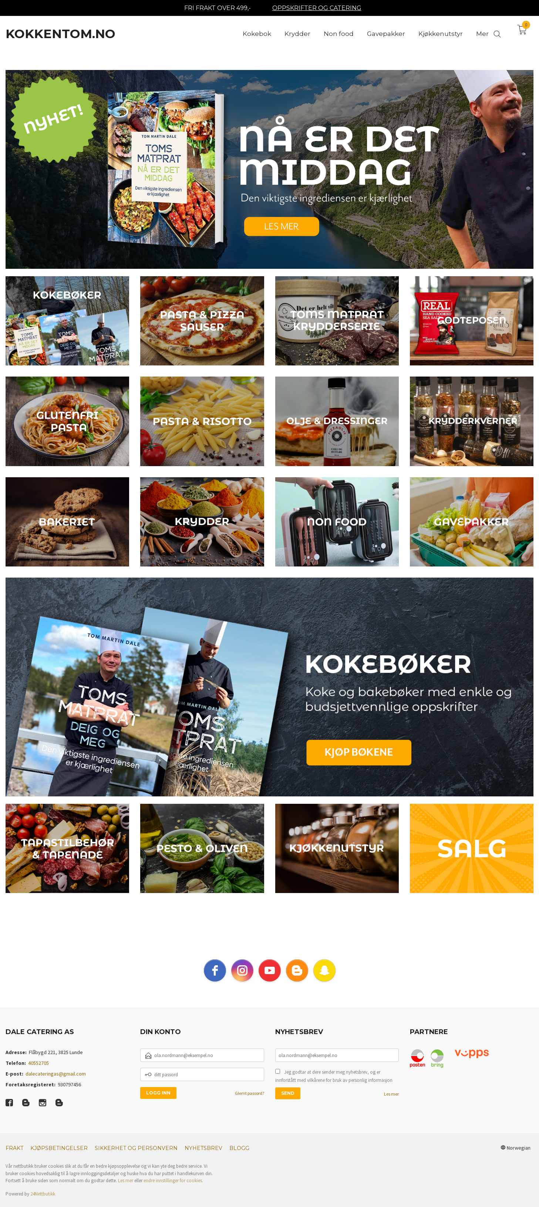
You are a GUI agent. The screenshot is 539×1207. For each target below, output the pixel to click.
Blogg (239, 1157)
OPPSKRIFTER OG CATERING (316, 7)
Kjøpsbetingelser (59, 1157)
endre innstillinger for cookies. (173, 1189)
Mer (482, 33)
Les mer (391, 1103)
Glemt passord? (249, 1102)
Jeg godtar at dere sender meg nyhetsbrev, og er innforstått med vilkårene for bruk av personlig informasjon (334, 1085)
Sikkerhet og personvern (136, 1157)
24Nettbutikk (42, 1203)
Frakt (14, 1157)
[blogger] (297, 979)
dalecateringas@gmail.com (56, 1082)
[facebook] (215, 979)
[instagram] (242, 979)
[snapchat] (324, 979)
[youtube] (270, 979)
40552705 (38, 1072)
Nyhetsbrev (203, 1157)
